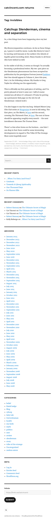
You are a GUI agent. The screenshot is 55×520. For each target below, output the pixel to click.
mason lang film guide (42, 143)
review (9, 435)
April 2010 (10, 339)
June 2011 (10, 316)
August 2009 (11, 348)
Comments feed (12, 473)
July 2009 (10, 351)
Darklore (46, 74)
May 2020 (10, 251)
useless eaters (12, 450)
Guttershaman (12, 418)
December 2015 (12, 260)
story (8, 441)
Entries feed (11, 470)
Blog (30, 141)
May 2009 (10, 357)
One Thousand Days (14, 187)
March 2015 (11, 272)
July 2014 (10, 286)
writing (15, 148)
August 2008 (11, 377)
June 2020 (10, 248)
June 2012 (10, 298)
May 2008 (10, 386)
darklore (18, 143)
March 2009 (11, 363)
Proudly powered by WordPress (32, 516)
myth (34, 141)
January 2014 (11, 292)
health (9, 421)
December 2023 (12, 239)
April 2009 (10, 360)
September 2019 (13, 254)
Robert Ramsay (12, 208)
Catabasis (10, 181)
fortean (24, 143)
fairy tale (10, 415)
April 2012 (10, 301)
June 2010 (10, 333)
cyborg (9, 412)
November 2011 (12, 307)
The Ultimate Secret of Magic (34, 208)
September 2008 (13, 374)
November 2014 (12, 278)
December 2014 (12, 275)
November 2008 (13, 371)
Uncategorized (12, 447)
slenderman (8, 146)
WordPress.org (12, 476)
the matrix (16, 146)
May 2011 (10, 319)
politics (9, 430)
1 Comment (24, 148)
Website (7, 488)
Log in (9, 467)
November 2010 (12, 327)
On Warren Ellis (12, 190)
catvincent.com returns (19, 7)
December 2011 (12, 304)
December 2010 (12, 324)
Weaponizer (24, 110)
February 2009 (12, 365)
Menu (47, 7)
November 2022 (13, 245)
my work (10, 424)
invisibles (30, 143)
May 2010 (10, 336)
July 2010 (10, 330)
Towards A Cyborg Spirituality (18, 184)
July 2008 (10, 380)
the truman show (40, 146)
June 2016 (10, 257)
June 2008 (10, 383)
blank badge (23, 141)
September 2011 (12, 310)
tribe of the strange (43, 141)
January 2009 (11, 368)
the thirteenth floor (27, 146)
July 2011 (9, 313)
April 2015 (10, 269)
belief (8, 403)
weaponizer (8, 148)
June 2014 (10, 289)
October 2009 (12, 345)
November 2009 (13, 342)
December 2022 (12, 242)
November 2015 (12, 263)
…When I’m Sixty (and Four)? (18, 179)
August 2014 (11, 283)
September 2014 (13, 280)
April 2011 (10, 321)
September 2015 (13, 266)
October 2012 (11, 295)
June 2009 (10, 354)
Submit (10, 500)
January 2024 (11, 237)
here (29, 112)
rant (8, 433)
